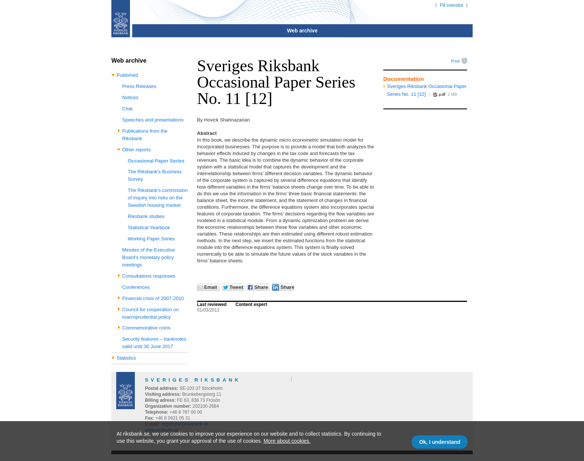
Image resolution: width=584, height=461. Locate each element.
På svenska (451, 5)
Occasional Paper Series (156, 161)
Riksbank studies (146, 216)
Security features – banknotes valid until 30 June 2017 (154, 342)
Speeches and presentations (153, 120)
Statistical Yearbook (149, 227)
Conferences (136, 287)
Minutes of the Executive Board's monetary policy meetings (148, 257)
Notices (130, 97)
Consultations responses (148, 276)
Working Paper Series (151, 238)
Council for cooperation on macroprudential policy (150, 313)
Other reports (136, 149)
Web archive (302, 31)
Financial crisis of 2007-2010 (153, 298)
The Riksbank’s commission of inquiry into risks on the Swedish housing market (158, 197)
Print (455, 61)
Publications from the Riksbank (144, 134)
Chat (127, 108)
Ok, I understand (439, 442)
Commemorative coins (146, 328)
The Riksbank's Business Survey (155, 175)
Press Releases (139, 86)
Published (127, 75)
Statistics (126, 358)
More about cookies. (287, 441)
